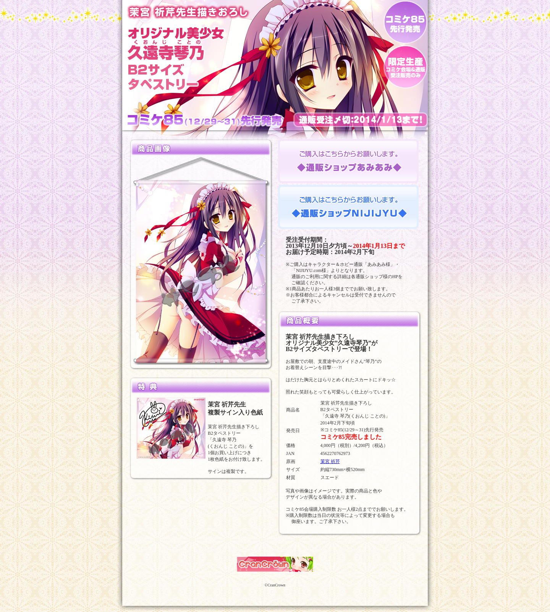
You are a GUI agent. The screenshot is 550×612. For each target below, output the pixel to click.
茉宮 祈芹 (330, 461)
